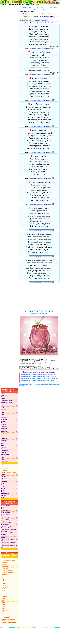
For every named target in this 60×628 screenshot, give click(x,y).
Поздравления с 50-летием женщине (8, 535)
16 (52, 23)
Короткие (5, 564)
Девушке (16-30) (5, 522)
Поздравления (23, 11)
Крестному (4, 433)
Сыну (2, 488)
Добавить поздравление (16, 4)
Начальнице (4, 452)
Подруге (3, 476)
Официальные (6, 581)
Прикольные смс (7, 577)
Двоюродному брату (6, 403)
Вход (37, 4)
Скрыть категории (9, 500)
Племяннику (4, 462)
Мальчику (4, 441)
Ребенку (3, 477)
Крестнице (4, 429)
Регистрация (30, 4)
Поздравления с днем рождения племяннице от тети (38, 375)
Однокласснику (5, 455)
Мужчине (4, 448)
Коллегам (5, 579)
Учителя (3, 496)
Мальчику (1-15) (5, 526)
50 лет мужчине (5, 513)
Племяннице (31, 11)
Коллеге (3, 426)
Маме (2, 445)
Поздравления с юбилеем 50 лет (9, 541)
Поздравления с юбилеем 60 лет (9, 547)
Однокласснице (5, 457)
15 (49, 23)
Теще (2, 493)
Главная (3, 4)
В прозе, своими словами (6, 583)
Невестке (3, 453)
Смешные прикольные (8, 562)
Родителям (4, 479)
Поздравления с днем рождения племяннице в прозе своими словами (39, 386)
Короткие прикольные (8, 573)
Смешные (5, 569)
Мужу (2, 447)
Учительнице (5, 495)
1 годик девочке (5, 506)
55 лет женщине (5, 515)
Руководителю (5, 481)
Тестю (3, 490)
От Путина (5, 560)
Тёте (2, 491)
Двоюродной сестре (6, 401)
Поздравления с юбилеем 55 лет (9, 544)
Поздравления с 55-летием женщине (8, 538)
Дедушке (3, 408)
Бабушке (3, 395)
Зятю (2, 424)
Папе (2, 459)
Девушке (3, 407)
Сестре (3, 484)
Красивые (5, 568)
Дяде (2, 415)
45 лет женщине (5, 510)
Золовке (3, 422)
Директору (4, 410)
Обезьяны (5, 575)
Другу (3, 414)
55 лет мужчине (5, 517)
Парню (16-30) (5, 529)
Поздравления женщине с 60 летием (8, 531)
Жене (2, 417)
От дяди (35, 16)
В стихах (51, 14)
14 (46, 23)
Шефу (3, 498)
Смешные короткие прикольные (7, 618)
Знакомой (4, 421)
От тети (44, 14)
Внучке (3, 400)
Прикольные (26, 16)
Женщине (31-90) (6, 524)
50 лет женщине (5, 512)
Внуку (3, 398)
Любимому (4, 440)
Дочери (3, 412)
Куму (2, 436)
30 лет (3, 508)
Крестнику (4, 427)
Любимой (4, 438)
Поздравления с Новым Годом (8, 557)
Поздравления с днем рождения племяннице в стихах (38, 377)
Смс (2, 486)
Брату (2, 396)
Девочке (3, 405)
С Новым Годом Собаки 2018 (9, 624)
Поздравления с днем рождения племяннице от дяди (40, 48)
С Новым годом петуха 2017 (8, 621)
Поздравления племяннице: (31, 14)
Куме (2, 434)
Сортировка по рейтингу (40, 20)
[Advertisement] (39, 297)
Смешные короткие (7, 571)
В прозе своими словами (47, 16)
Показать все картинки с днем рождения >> (39, 356)
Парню (3, 460)
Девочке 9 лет (5, 520)
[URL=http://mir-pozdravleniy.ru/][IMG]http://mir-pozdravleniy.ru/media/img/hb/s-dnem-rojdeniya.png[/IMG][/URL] (39, 369)
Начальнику (4, 450)
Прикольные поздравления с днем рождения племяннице (40, 379)
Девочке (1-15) (5, 519)
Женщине (4, 419)
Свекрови (4, 483)
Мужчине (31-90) (6, 527)
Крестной (4, 431)
